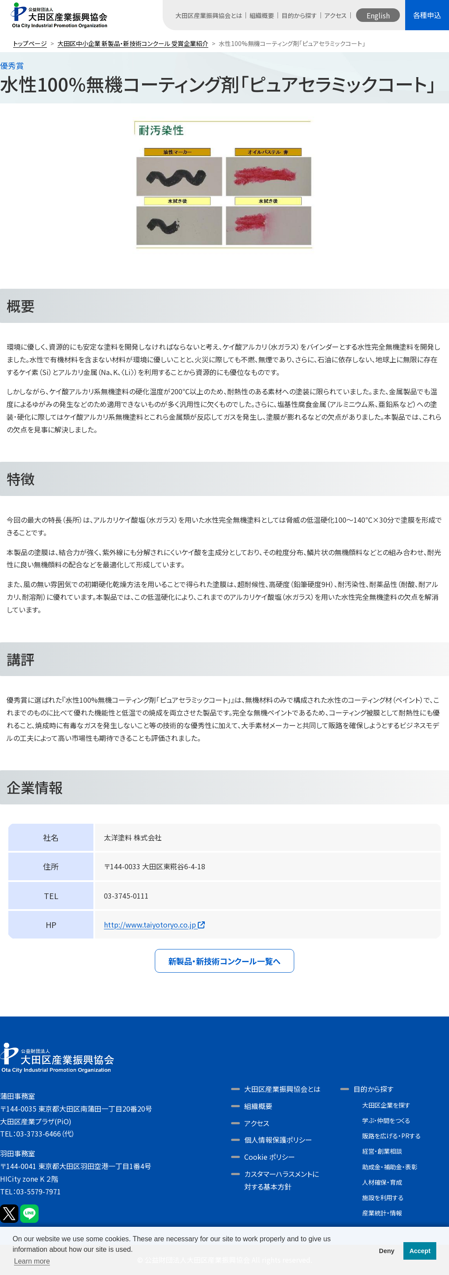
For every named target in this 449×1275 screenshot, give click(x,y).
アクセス (335, 15)
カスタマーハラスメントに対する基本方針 (281, 1180)
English (378, 15)
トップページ (30, 43)
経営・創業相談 (382, 1151)
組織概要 (261, 15)
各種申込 (427, 15)
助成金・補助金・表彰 (389, 1166)
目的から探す (299, 15)
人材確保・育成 (382, 1182)
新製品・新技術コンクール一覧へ (224, 961)
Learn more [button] (32, 1261)
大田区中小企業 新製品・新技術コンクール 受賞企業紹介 (132, 43)
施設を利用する (383, 1197)
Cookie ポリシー (269, 1156)
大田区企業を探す (386, 1105)
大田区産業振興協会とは (208, 15)
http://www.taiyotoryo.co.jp (154, 924)
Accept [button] (420, 1250)
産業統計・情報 (382, 1212)
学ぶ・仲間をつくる (386, 1120)
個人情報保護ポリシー (278, 1139)
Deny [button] (386, 1250)
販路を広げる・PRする (391, 1135)
